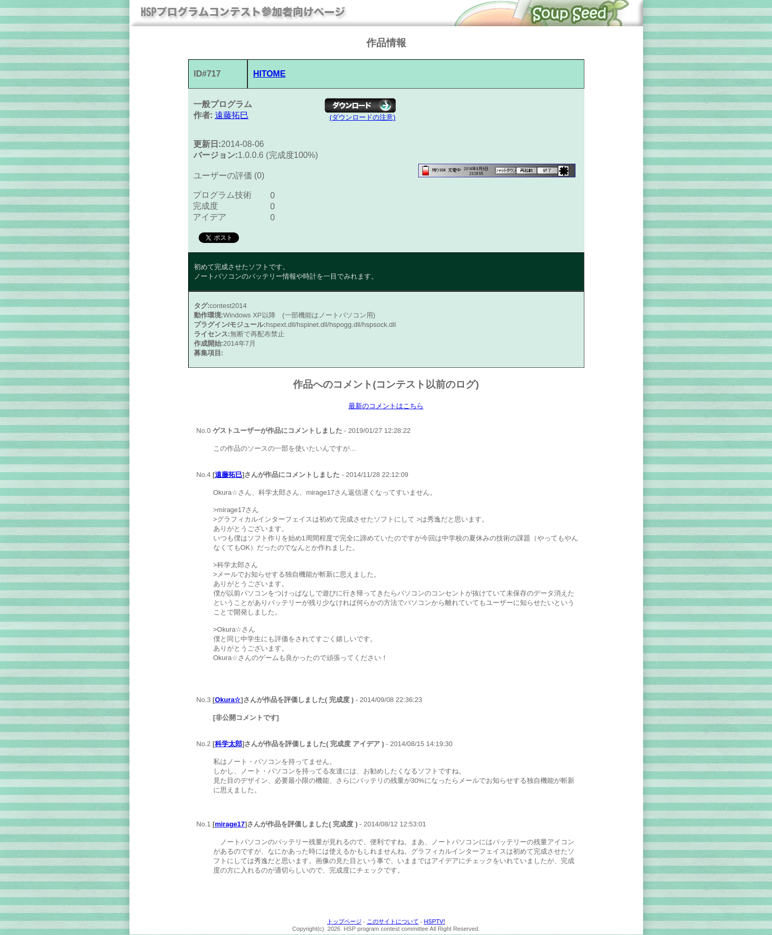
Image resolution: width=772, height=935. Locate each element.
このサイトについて (393, 922)
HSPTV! (434, 922)
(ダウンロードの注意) (363, 117)
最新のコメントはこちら (386, 406)
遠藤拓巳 (231, 115)
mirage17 (230, 824)
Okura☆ (228, 700)
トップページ (344, 922)
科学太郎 (228, 744)
